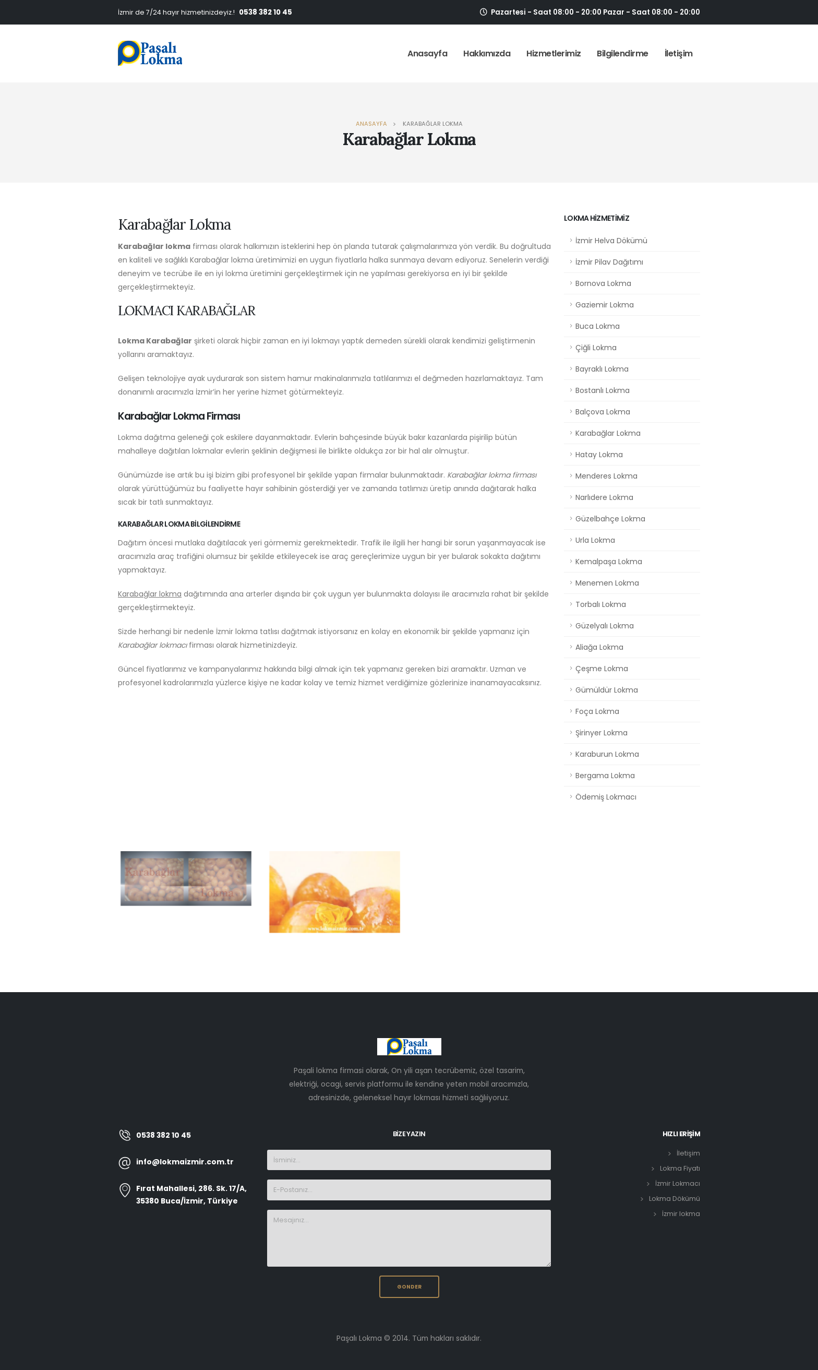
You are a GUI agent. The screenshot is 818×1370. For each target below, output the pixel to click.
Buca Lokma (597, 326)
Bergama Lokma (605, 775)
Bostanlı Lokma (602, 390)
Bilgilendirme (622, 53)
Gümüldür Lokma (606, 690)
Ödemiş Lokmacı (605, 797)
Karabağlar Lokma (608, 433)
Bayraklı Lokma (602, 369)
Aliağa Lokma (599, 647)
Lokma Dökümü (674, 1198)
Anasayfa (427, 53)
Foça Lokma (597, 711)
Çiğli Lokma (596, 347)
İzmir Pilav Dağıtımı (609, 262)
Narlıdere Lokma (604, 497)
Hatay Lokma (599, 454)
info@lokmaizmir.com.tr (185, 1162)
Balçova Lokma (602, 412)
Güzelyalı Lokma (604, 626)
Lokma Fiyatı (680, 1168)
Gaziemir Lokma (604, 305)
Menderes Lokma (606, 476)
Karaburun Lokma (607, 754)
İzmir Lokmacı (677, 1183)
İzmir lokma (681, 1213)
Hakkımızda (486, 53)
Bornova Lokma (603, 283)
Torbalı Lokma (600, 604)
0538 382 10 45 (265, 12)
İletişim (679, 53)
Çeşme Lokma (601, 668)
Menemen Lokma (607, 583)
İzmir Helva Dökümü (611, 240)
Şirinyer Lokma (601, 733)
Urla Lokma (595, 540)
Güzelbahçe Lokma (610, 519)
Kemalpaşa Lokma (608, 561)
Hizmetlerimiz (553, 53)
